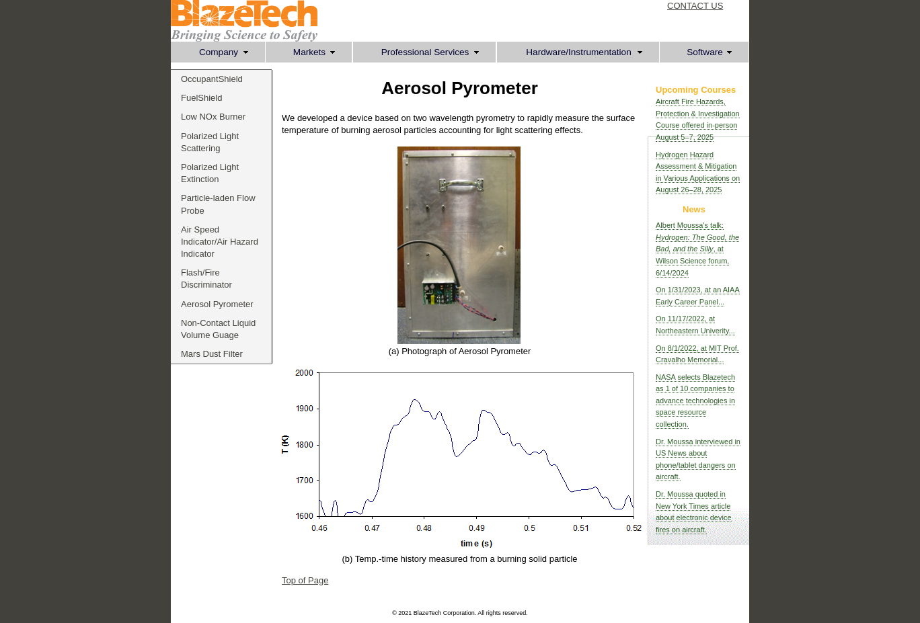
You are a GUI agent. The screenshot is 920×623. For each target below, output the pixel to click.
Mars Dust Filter (212, 354)
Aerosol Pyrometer (217, 304)
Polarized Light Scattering (210, 142)
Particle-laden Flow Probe (218, 204)
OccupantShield (212, 79)
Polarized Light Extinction (210, 173)
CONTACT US (695, 6)
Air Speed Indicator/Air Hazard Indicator (219, 241)
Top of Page (305, 580)
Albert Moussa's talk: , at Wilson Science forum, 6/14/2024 (697, 248)
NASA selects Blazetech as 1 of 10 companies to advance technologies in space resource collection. (695, 400)
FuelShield (201, 98)
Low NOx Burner (213, 117)
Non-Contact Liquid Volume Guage (218, 329)
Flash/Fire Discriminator (206, 278)
